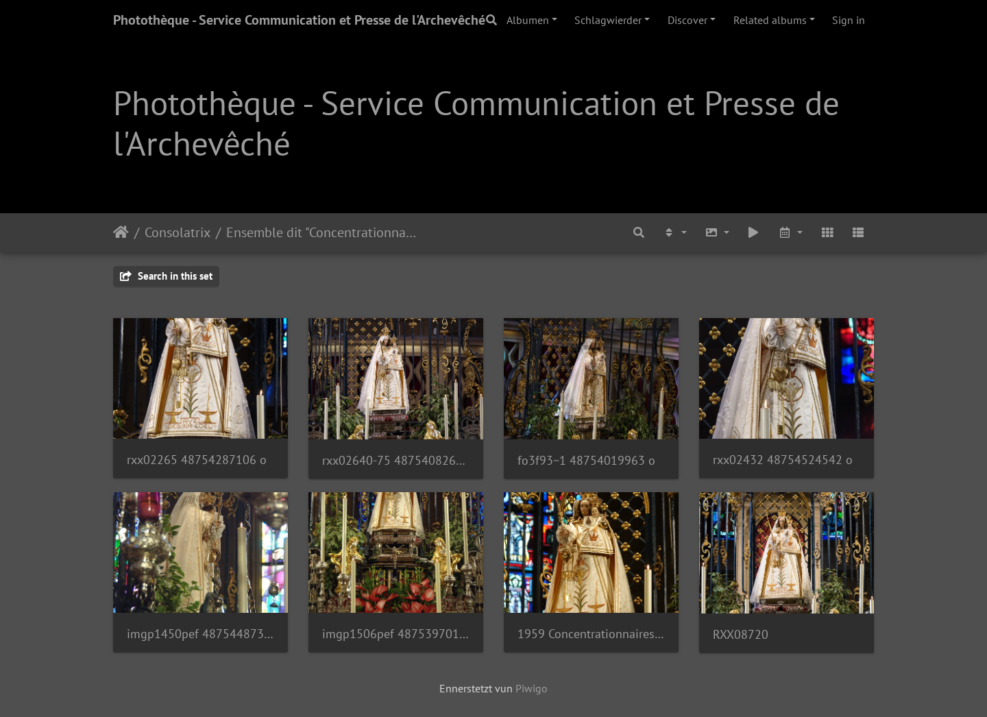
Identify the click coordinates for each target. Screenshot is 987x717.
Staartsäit (121, 232)
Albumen (528, 20)
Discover (687, 20)
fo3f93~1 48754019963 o (586, 460)
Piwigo (531, 688)
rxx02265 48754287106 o (197, 459)
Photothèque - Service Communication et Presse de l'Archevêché (299, 20)
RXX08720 (740, 634)
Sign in (848, 20)
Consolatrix (177, 232)
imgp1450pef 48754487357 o (200, 634)
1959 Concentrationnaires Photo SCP (591, 634)
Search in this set (166, 275)
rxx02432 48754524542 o (783, 459)
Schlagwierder (608, 20)
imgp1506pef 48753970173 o (396, 634)
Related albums (770, 20)
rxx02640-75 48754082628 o (396, 460)
